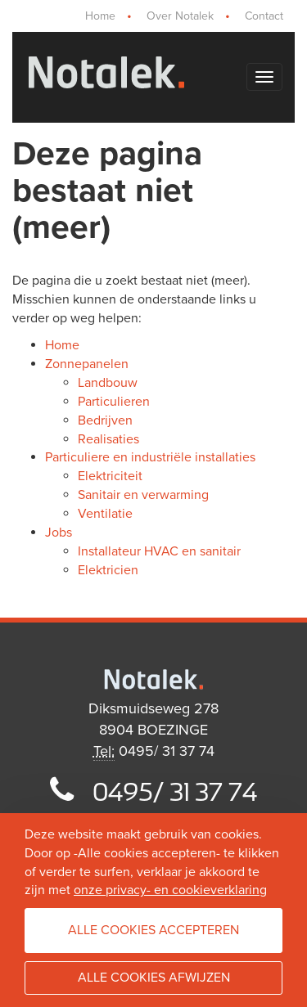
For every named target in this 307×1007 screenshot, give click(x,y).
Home (100, 16)
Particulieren (114, 401)
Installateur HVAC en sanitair (159, 551)
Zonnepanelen (87, 364)
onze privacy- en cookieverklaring (170, 890)
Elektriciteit (110, 476)
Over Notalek (180, 16)
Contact (264, 16)
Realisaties (108, 439)
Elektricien (108, 570)
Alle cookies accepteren (153, 930)
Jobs (58, 532)
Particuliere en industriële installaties (150, 457)
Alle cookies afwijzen (154, 977)
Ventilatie (105, 514)
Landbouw (108, 383)
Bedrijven (105, 420)
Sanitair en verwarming (143, 495)
